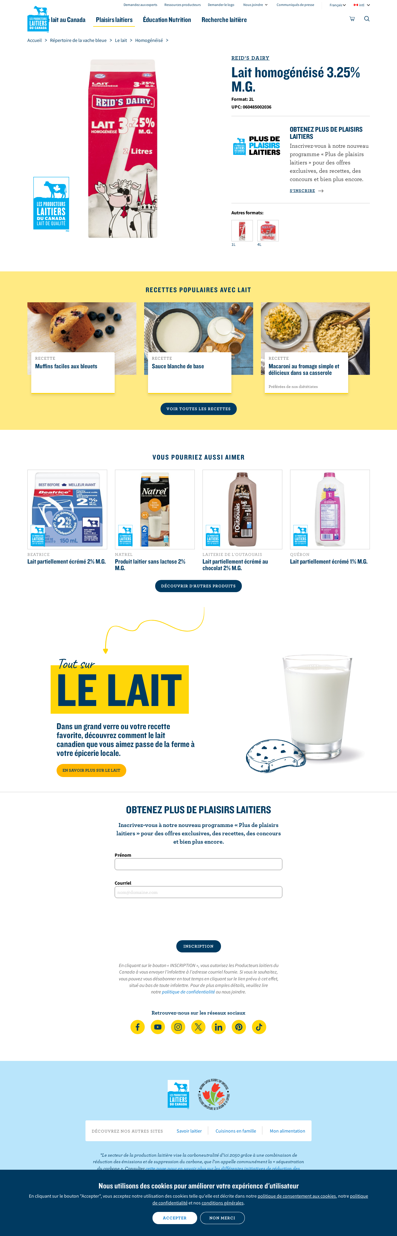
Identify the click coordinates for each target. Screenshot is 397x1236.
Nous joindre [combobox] (253, 4)
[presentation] (198, 919)
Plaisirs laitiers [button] (140, 19)
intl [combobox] (361, 5)
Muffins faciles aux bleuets (66, 366)
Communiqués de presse (295, 4)
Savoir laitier (189, 1131)
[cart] (352, 20)
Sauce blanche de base (178, 366)
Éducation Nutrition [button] (198, 19)
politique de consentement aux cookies (297, 1196)
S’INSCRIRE (307, 190)
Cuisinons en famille (236, 1131)
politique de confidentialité (188, 992)
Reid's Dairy (250, 58)
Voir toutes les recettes (198, 408)
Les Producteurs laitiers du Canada (38, 18)
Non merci (222, 1217)
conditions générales (223, 1203)
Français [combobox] (336, 5)
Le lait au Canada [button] (85, 19)
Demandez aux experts (140, 4)
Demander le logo (221, 4)
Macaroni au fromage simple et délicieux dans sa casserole (304, 369)
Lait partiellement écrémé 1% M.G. (329, 561)
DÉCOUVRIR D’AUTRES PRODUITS (198, 586)
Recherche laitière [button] (260, 19)
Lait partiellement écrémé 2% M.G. (66, 561)
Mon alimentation (287, 1131)
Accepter (175, 1217)
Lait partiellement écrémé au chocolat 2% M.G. (235, 564)
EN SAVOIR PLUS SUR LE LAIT (91, 770)
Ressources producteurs (182, 4)
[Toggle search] (367, 20)
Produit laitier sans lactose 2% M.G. (150, 564)
